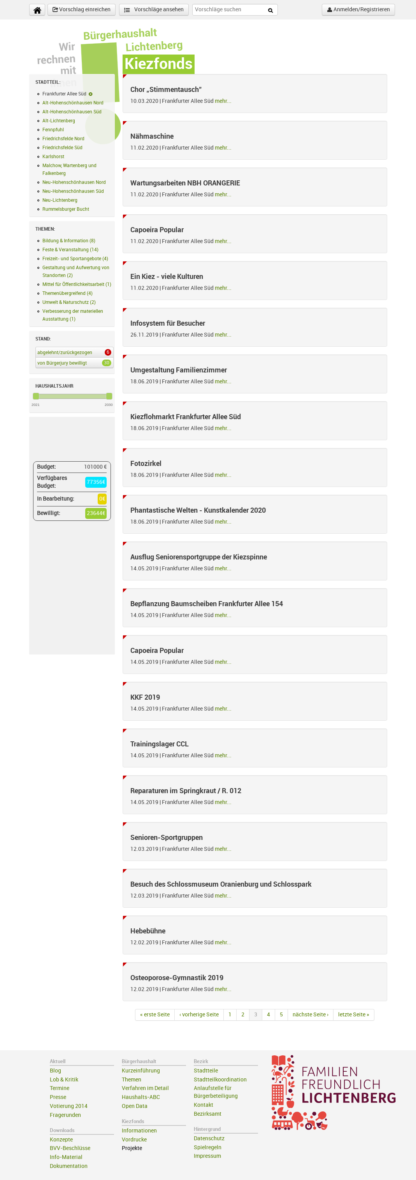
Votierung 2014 (69, 1106)
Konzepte (61, 1140)
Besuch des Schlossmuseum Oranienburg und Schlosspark (221, 884)
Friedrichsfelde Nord (63, 138)
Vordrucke (134, 1140)
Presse (58, 1097)
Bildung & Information (68, 240)
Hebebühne (147, 931)
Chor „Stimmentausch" (166, 89)
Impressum (207, 1156)
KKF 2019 (145, 697)
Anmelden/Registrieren (358, 10)
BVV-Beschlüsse (70, 1148)
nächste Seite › (310, 1015)
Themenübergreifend (67, 293)
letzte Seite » (353, 1015)
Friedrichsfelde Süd (62, 147)
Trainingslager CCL (159, 744)
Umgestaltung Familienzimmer (178, 370)
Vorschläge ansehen (154, 10)
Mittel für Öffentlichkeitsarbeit (76, 284)
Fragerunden (65, 1115)
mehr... (223, 101)
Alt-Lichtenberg (58, 120)
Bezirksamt (207, 1114)
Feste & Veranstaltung (70, 249)
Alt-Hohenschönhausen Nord (73, 103)
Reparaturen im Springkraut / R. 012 (185, 791)
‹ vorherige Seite (199, 1015)
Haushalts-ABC (141, 1097)
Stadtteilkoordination (220, 1080)
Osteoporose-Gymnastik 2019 (176, 978)
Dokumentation (69, 1166)
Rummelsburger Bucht (65, 209)
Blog (55, 1071)
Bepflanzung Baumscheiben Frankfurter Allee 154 (206, 604)
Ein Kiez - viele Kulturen (166, 276)
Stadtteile (206, 1071)
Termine (59, 1088)
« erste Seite (155, 1015)
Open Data (134, 1106)
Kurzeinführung (141, 1071)
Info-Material (66, 1157)
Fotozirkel (145, 463)
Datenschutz (209, 1138)
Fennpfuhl (53, 129)
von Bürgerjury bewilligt (73, 362)
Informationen (139, 1131)
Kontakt (203, 1105)
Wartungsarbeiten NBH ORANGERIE (185, 183)
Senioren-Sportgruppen (166, 837)
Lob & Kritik (64, 1080)
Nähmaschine (152, 136)
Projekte (132, 1148)
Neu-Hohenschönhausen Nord (74, 182)
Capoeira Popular (157, 230)
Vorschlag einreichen (82, 10)
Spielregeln (207, 1147)
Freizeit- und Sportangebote (75, 258)
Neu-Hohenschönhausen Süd (73, 191)
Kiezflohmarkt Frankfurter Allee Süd (185, 417)
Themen (131, 1080)
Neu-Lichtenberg (59, 200)
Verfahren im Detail (145, 1088)
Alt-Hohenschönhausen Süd (72, 112)
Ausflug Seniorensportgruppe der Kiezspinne (198, 557)
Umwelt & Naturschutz (69, 302)
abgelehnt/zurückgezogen (73, 352)
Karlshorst (53, 156)
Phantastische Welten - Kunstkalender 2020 (198, 510)
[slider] (36, 396)
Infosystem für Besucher (167, 323)
